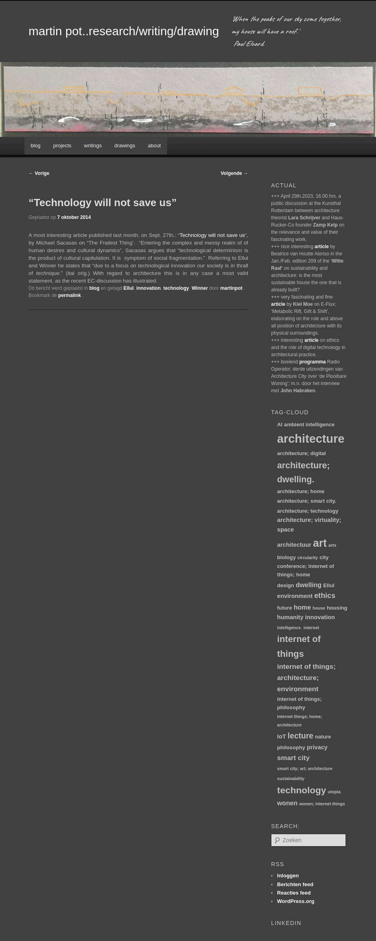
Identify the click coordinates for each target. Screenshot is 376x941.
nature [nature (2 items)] (323, 737)
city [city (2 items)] (324, 557)
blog (35, 145)
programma (312, 362)
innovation (148, 288)
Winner (200, 288)
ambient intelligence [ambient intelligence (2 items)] (309, 424)
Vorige (38, 173)
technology (176, 288)
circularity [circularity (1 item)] (307, 557)
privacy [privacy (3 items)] (317, 747)
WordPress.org (295, 901)
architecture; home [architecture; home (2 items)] (300, 491)
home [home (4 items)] (302, 607)
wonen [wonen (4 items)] (287, 803)
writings (93, 145)
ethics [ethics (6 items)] (324, 596)
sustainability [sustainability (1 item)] (290, 778)
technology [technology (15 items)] (301, 790)
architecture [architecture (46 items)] (310, 438)
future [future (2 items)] (284, 608)
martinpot (232, 288)
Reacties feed (294, 893)
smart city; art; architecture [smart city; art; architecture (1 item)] (304, 768)
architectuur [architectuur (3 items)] (294, 545)
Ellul (128, 288)
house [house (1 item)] (319, 608)
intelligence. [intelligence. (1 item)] (289, 627)
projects (62, 145)
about (154, 145)
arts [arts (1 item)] (332, 545)
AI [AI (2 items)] (279, 424)
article (322, 246)
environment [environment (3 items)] (295, 596)
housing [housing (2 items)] (337, 608)
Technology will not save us (212, 235)
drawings (124, 145)
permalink (70, 295)
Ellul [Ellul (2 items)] (328, 585)
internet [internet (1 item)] (311, 627)
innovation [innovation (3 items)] (320, 617)
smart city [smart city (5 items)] (293, 758)
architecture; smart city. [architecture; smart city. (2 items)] (306, 501)
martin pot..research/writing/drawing (123, 31)
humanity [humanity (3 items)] (290, 617)
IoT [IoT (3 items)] (281, 736)
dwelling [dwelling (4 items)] (308, 584)
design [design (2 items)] (285, 585)
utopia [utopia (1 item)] (334, 791)
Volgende (234, 173)
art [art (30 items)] (320, 543)
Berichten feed (295, 884)
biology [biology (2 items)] (286, 557)
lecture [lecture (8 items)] (300, 735)
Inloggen (288, 876)
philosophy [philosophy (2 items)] (291, 747)
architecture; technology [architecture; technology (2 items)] (307, 511)
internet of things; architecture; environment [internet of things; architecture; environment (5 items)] (306, 677)
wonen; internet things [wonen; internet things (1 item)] (322, 803)
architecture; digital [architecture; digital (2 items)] (301, 453)
